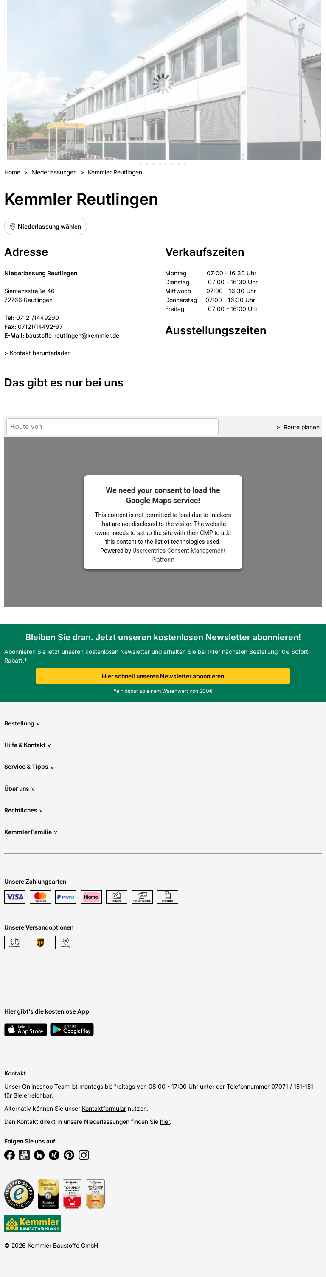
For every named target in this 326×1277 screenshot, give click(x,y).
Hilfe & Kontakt (27, 744)
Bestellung (22, 723)
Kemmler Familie (30, 831)
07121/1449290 (37, 317)
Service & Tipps (29, 766)
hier (165, 1121)
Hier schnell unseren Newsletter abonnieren (163, 676)
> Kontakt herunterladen (37, 352)
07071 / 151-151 (292, 1086)
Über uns (19, 788)
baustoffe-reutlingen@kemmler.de (72, 335)
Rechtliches (23, 810)
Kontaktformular (104, 1108)
